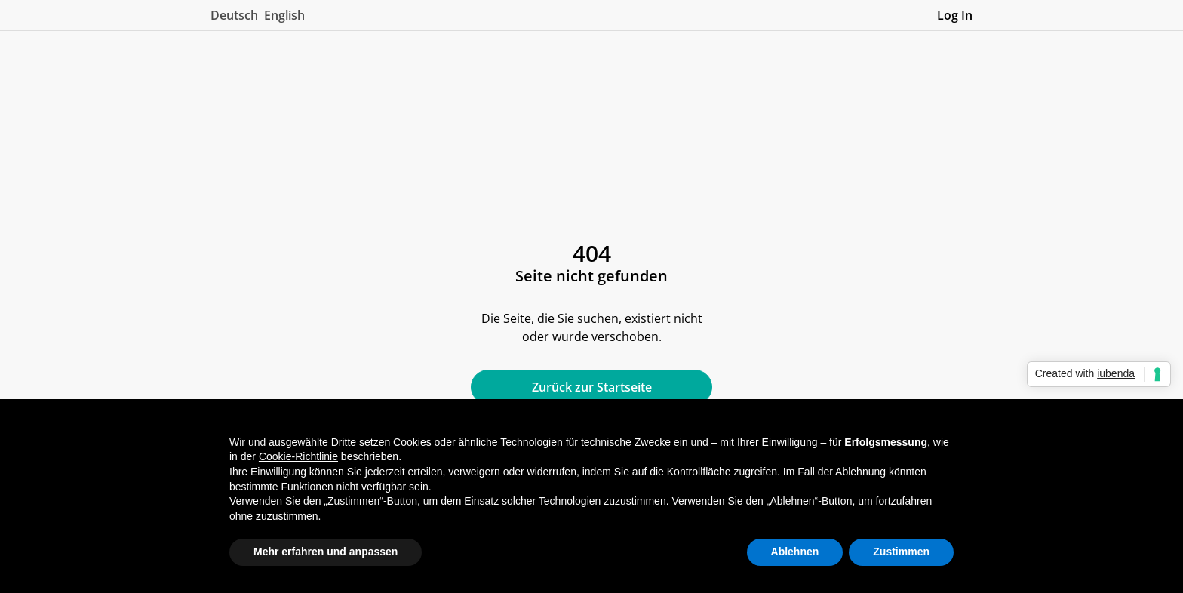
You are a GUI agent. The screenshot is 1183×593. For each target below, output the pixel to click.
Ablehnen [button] (795, 551)
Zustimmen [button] (901, 551)
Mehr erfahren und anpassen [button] (326, 551)
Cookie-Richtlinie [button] (298, 456)
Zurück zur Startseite (592, 387)
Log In (955, 15)
